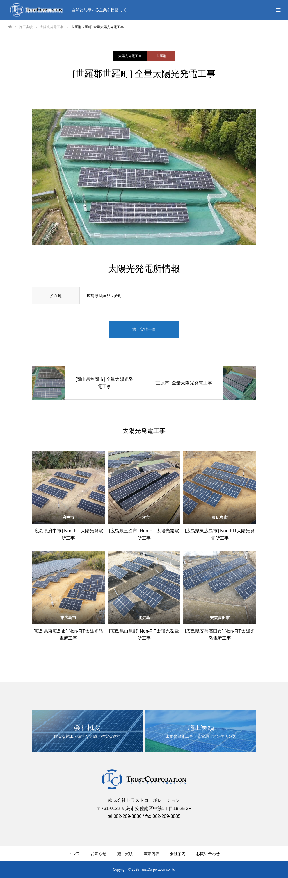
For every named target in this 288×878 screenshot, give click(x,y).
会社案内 (178, 853)
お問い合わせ (208, 853)
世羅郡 (161, 56)
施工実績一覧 (144, 329)
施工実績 (125, 853)
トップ (74, 853)
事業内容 (151, 853)
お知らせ (98, 853)
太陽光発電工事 (130, 56)
